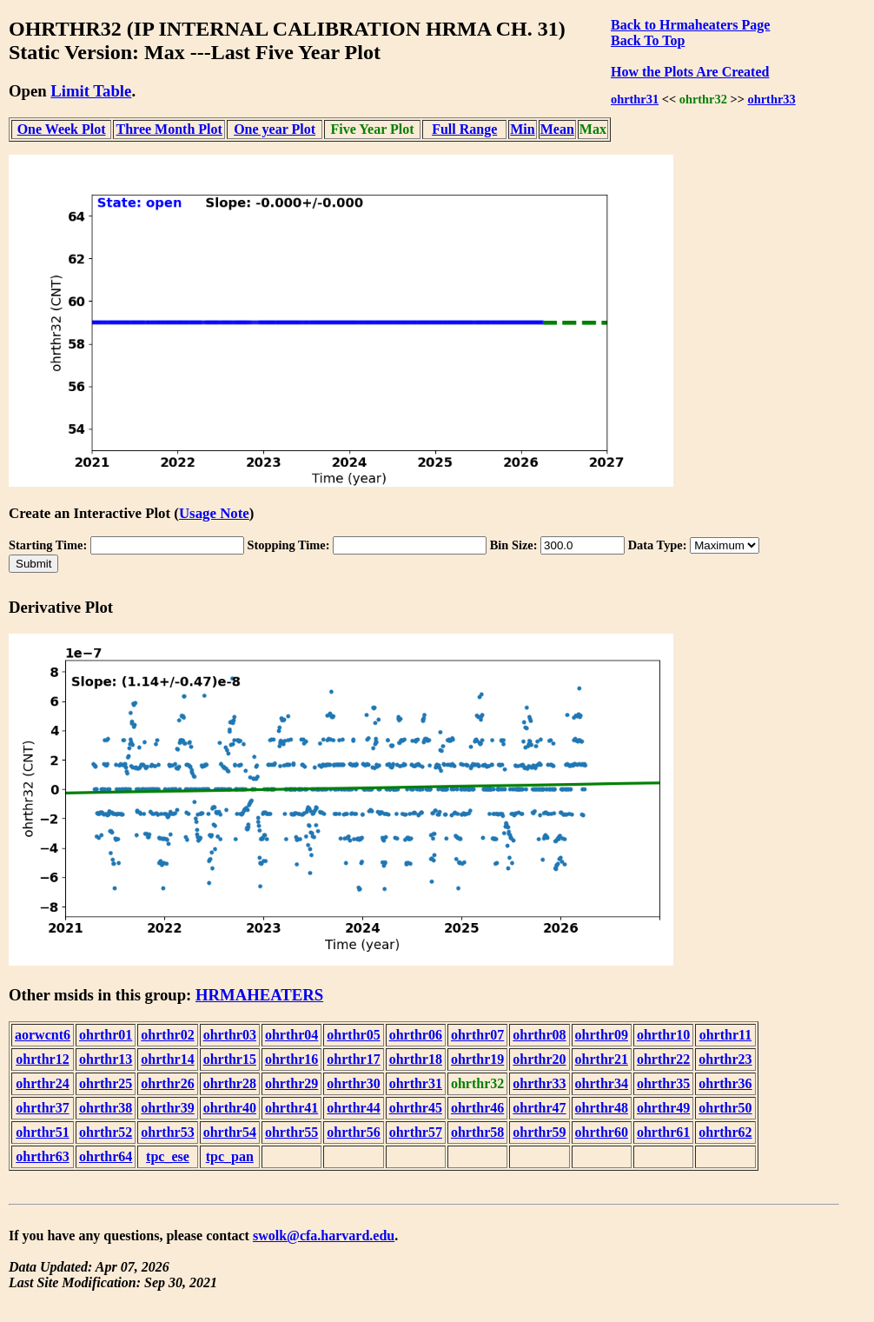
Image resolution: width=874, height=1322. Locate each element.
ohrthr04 (291, 1034)
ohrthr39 (167, 1107)
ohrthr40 (229, 1107)
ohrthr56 (353, 1132)
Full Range (464, 129)
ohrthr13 (105, 1059)
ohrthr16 (291, 1059)
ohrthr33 (772, 99)
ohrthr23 (725, 1059)
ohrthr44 (353, 1107)
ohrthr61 (663, 1132)
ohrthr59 (539, 1132)
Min (522, 129)
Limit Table (90, 91)
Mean (557, 129)
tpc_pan (230, 1156)
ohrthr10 (663, 1034)
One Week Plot (61, 129)
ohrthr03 (229, 1034)
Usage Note (214, 513)
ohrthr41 (291, 1107)
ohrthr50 (725, 1107)
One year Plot (274, 129)
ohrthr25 (105, 1083)
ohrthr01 (105, 1034)
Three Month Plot (169, 129)
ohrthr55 (291, 1132)
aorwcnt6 (42, 1034)
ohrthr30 (353, 1083)
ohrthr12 (42, 1059)
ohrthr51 (42, 1132)
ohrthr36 (725, 1083)
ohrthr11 (725, 1034)
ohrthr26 (167, 1083)
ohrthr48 (601, 1107)
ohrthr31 (635, 99)
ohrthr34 (601, 1083)
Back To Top (648, 40)
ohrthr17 (353, 1059)
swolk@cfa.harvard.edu (323, 1235)
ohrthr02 (167, 1034)
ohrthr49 (663, 1107)
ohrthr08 (539, 1034)
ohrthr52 (105, 1132)
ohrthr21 (601, 1059)
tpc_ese (167, 1156)
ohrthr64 (105, 1156)
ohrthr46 (477, 1107)
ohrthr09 (601, 1034)
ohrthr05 (353, 1034)
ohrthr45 (415, 1107)
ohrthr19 (477, 1059)
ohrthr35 (663, 1083)
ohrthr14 (167, 1059)
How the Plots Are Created (690, 71)
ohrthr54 (229, 1132)
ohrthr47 (539, 1107)
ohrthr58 (477, 1132)
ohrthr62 (725, 1132)
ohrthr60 (601, 1132)
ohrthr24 (42, 1083)
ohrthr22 (663, 1059)
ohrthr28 (229, 1083)
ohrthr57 (415, 1132)
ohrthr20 (539, 1059)
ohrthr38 (105, 1107)
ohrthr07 (477, 1034)
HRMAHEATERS (259, 995)
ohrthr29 (291, 1083)
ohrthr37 (42, 1107)
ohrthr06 (415, 1034)
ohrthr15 (229, 1059)
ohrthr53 (167, 1132)
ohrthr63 (42, 1156)
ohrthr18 (415, 1059)
